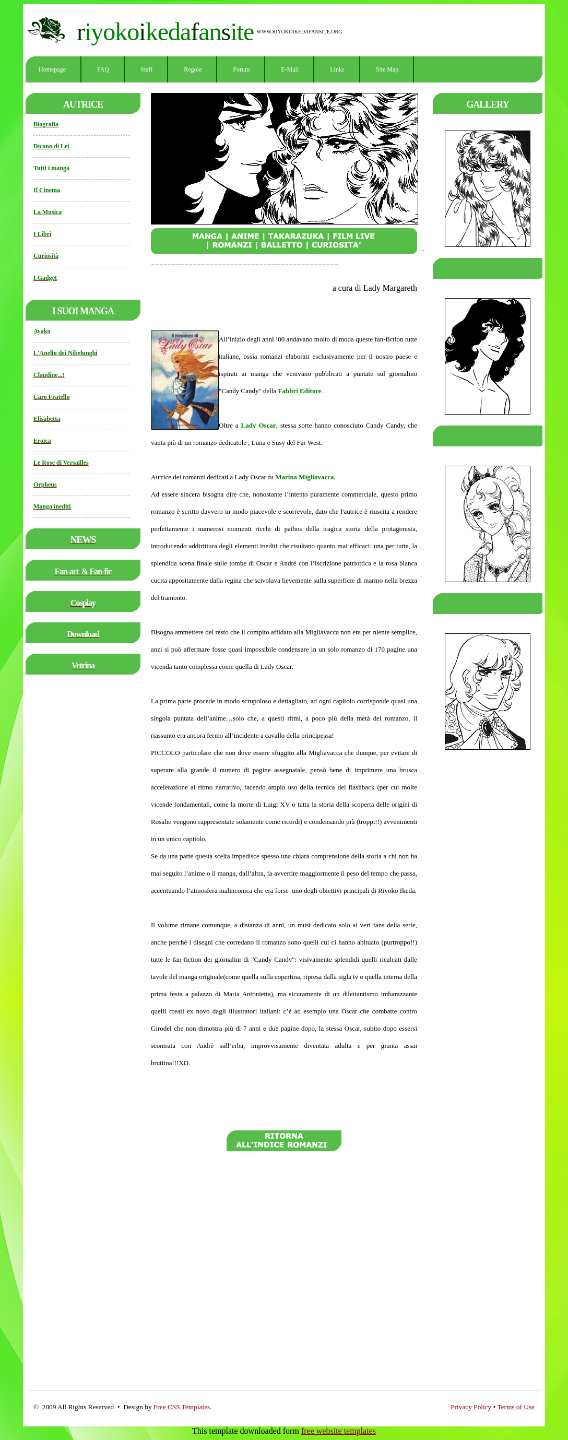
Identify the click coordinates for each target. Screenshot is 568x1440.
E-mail (290, 69)
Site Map (387, 69)
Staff (146, 69)
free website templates (338, 1430)
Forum (241, 69)
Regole (193, 69)
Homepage (52, 69)
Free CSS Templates (181, 1407)
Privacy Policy (471, 1407)
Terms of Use (516, 1407)
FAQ (103, 69)
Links (337, 69)
